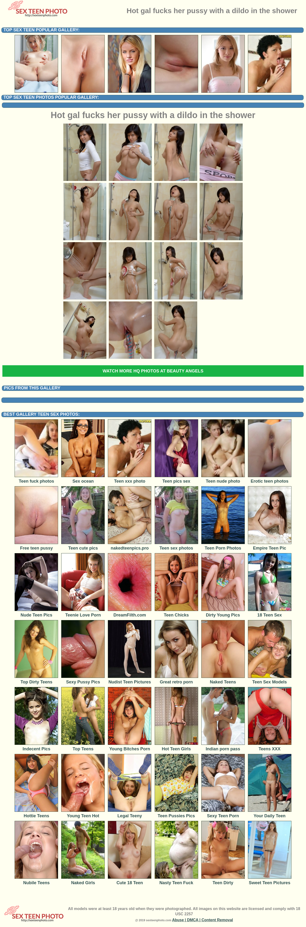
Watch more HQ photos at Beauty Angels (153, 371)
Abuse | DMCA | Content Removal (202, 920)
